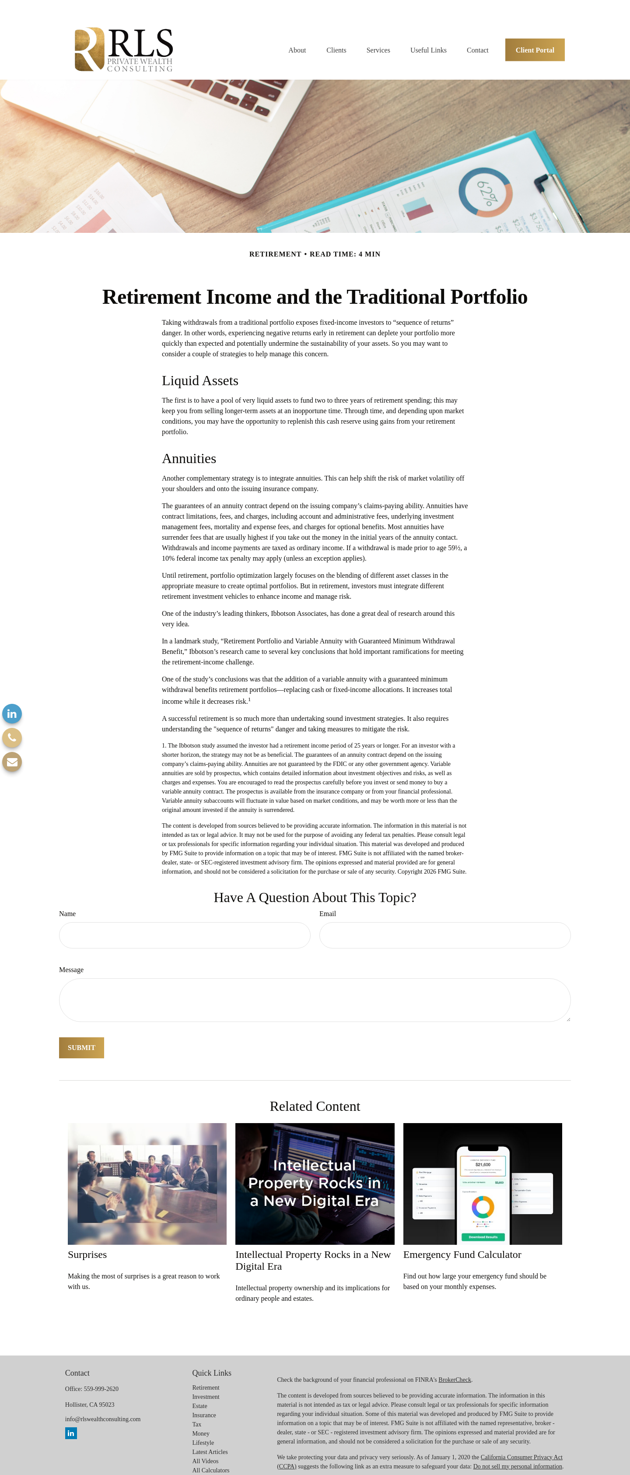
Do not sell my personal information (517, 1452)
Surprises (87, 1241)
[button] (297, 33)
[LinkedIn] (12, 713)
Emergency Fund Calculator (462, 1241)
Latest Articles (210, 1438)
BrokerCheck (454, 1366)
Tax (196, 1410)
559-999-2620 (101, 1375)
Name (67, 900)
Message (71, 956)
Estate (199, 1392)
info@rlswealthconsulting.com (103, 1405)
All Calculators (210, 1456)
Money (201, 1419)
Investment (205, 1383)
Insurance (204, 1401)
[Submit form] (81, 1034)
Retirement (205, 1373)
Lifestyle (203, 1429)
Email (327, 900)
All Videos (205, 1447)
